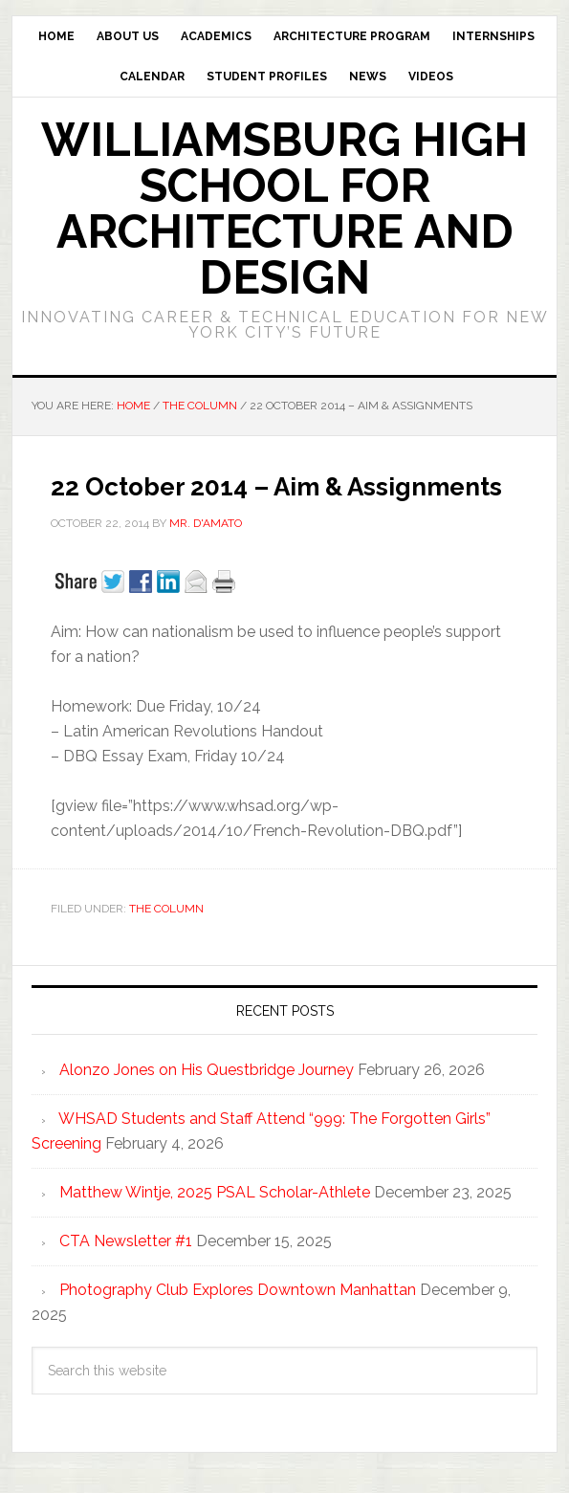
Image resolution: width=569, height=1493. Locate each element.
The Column (166, 908)
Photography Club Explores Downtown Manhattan (237, 1290)
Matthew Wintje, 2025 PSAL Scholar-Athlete (214, 1192)
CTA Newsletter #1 (125, 1241)
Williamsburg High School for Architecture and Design (284, 208)
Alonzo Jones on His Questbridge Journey (206, 1070)
